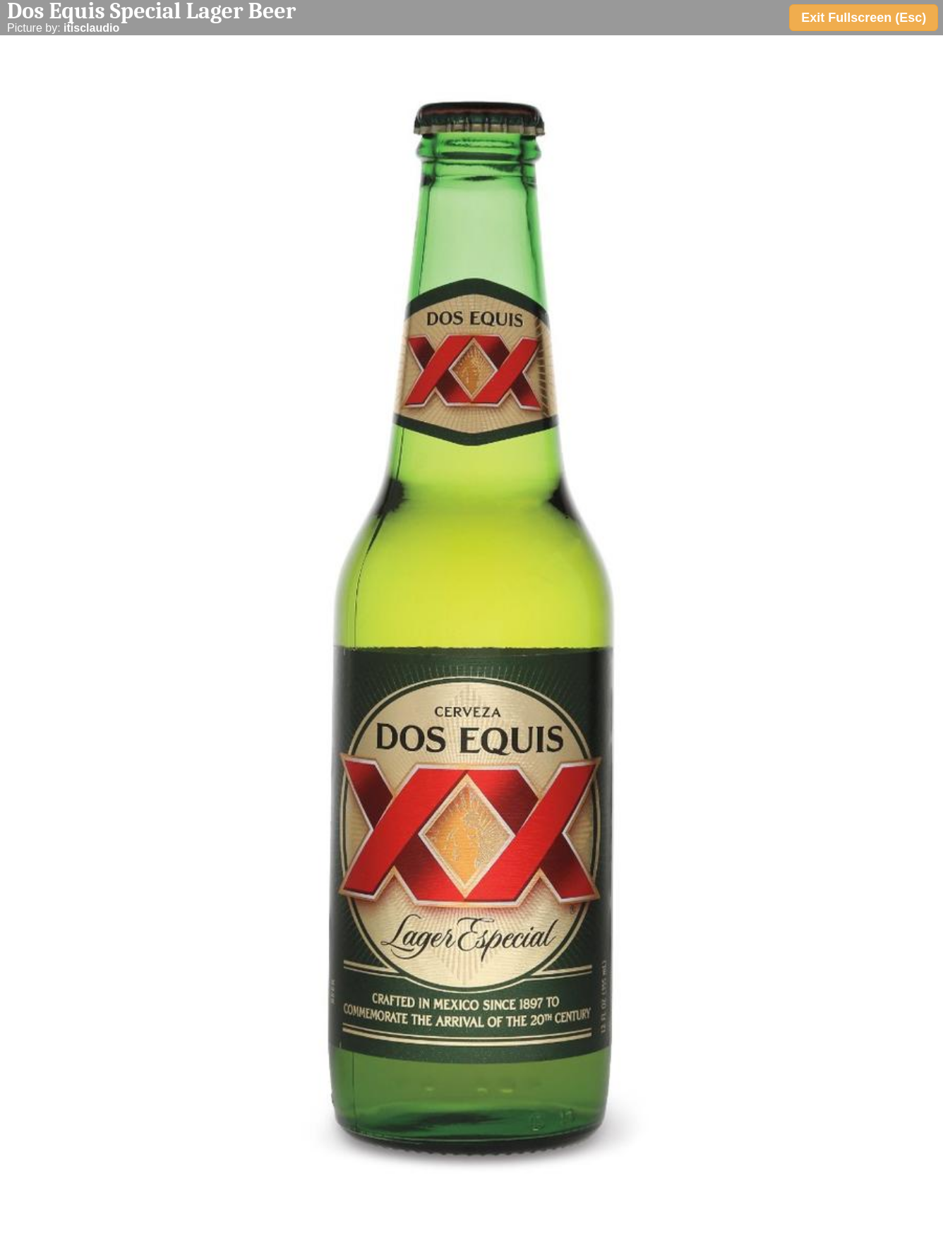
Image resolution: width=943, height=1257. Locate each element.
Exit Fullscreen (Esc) (863, 18)
